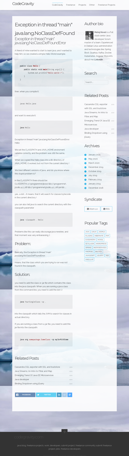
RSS (106, 212)
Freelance (68, 5)
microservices (99, 251)
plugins (88, 239)
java (87, 235)
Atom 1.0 (91, 212)
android (88, 255)
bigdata (98, 255)
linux (93, 235)
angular (89, 263)
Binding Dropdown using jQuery (31, 392)
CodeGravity (25, 3)
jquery (99, 259)
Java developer (24, 388)
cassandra (90, 243)
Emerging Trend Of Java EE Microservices (36, 384)
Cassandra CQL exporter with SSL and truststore (39, 375)
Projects (80, 5)
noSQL (100, 243)
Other (90, 5)
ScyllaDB (89, 247)
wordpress (100, 247)
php (106, 239)
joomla (101, 235)
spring (88, 251)
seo (106, 259)
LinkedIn (98, 63)
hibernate (98, 239)
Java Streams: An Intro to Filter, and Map (35, 379)
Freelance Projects (104, 5)
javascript (89, 259)
